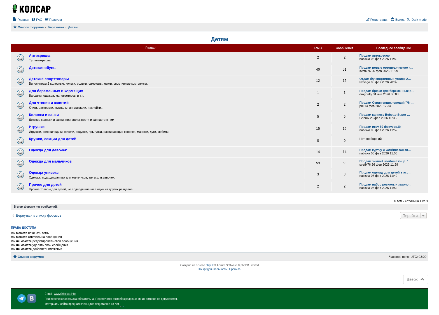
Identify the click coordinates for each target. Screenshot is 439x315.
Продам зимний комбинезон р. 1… (385, 161)
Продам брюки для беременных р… (387, 90)
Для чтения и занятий (49, 103)
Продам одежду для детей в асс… (385, 172)
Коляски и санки (44, 115)
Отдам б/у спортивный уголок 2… (385, 78)
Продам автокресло (374, 55)
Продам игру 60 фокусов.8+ (380, 126)
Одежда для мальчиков (50, 161)
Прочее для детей (45, 184)
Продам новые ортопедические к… (386, 67)
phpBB (210, 265)
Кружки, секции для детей (52, 139)
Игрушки (37, 127)
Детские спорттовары (49, 79)
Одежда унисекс (44, 172)
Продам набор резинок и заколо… (385, 184)
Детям (219, 39)
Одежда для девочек (48, 150)
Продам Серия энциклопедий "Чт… (386, 102)
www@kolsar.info (65, 293)
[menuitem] (20, 19)
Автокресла (39, 56)
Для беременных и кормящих (56, 91)
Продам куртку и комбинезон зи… (385, 150)
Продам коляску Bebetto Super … (384, 114)
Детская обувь (42, 68)
